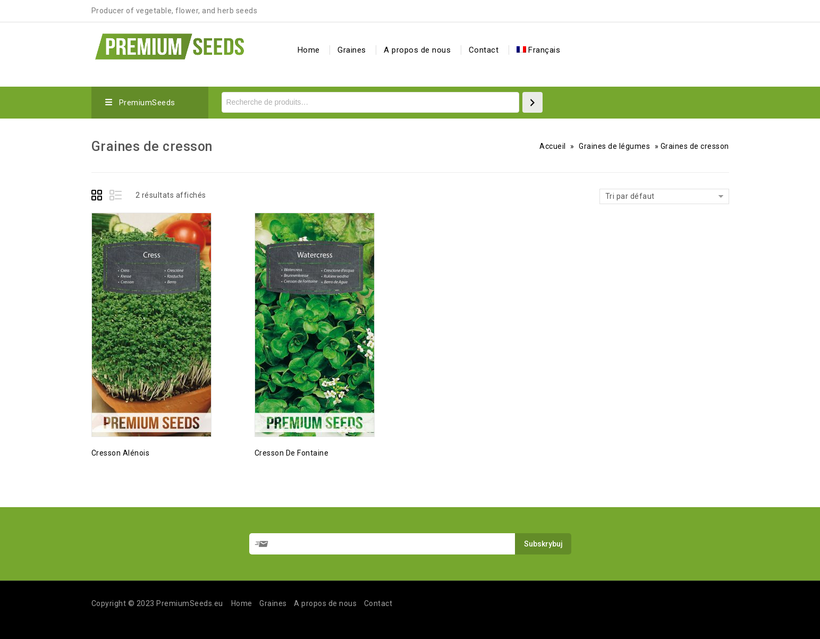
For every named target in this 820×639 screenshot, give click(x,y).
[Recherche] (532, 102)
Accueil (552, 146)
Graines (351, 50)
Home (309, 50)
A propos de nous (417, 50)
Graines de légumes (614, 146)
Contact (484, 50)
